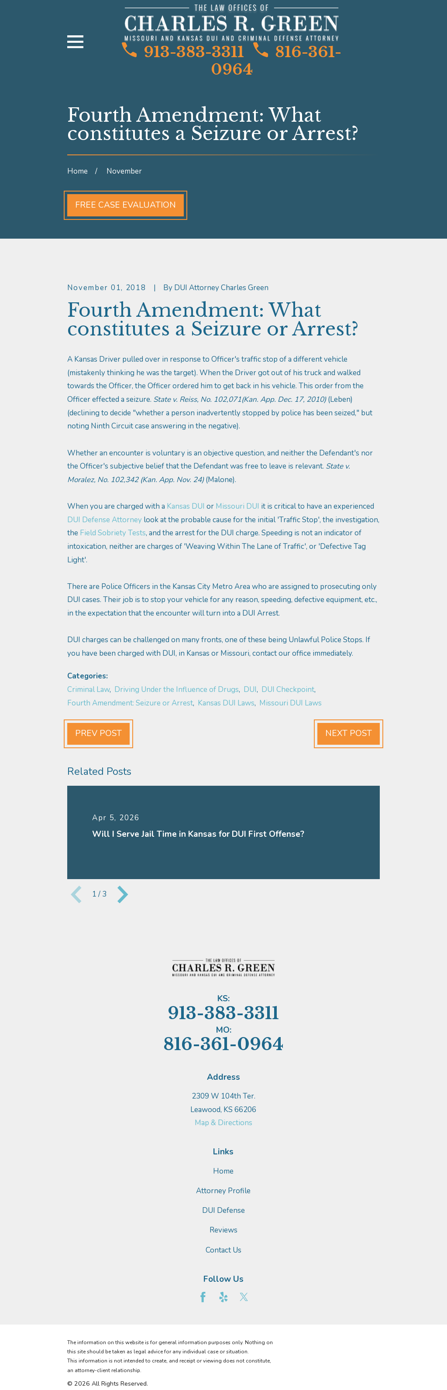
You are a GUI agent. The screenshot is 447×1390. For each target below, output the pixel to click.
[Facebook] (203, 1297)
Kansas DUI (186, 506)
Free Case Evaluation (125, 205)
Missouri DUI (238, 506)
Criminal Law (88, 690)
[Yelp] (223, 1297)
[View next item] (122, 894)
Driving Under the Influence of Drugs (176, 690)
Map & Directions (223, 1123)
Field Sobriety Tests (113, 533)
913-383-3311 (183, 52)
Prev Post (98, 733)
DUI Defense (223, 1210)
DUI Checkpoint (287, 690)
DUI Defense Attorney (105, 520)
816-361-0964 (276, 61)
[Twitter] (244, 1297)
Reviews (223, 1230)
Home (223, 1171)
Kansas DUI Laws (226, 703)
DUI (250, 690)
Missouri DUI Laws (290, 703)
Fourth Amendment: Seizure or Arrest (130, 703)
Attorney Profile (223, 1191)
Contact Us (223, 1250)
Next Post (348, 733)
